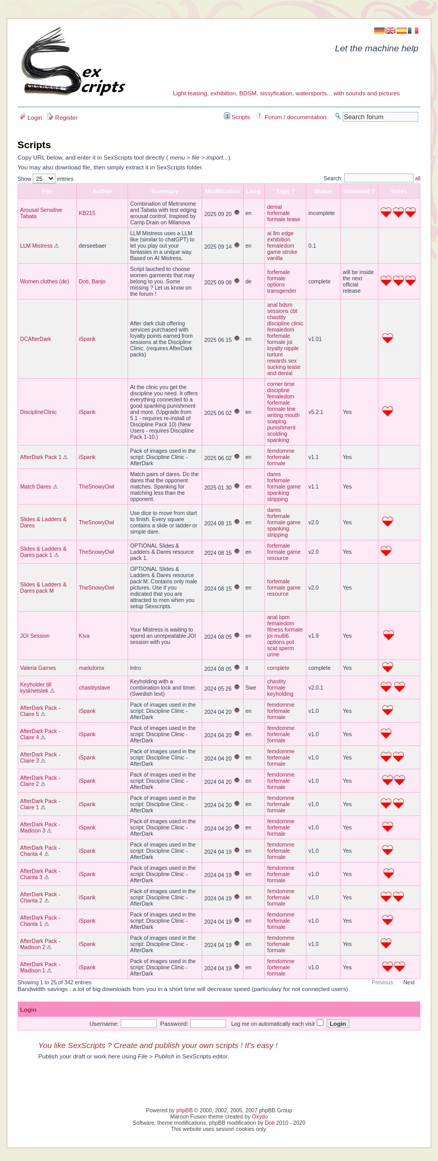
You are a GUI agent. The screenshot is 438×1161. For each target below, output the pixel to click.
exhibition (278, 239)
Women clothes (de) (44, 281)
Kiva (84, 636)
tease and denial (284, 370)
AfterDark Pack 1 (41, 457)
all (418, 178)
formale (276, 219)
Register (62, 117)
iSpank (87, 339)
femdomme (280, 451)
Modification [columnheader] (222, 191)
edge (287, 233)
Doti (84, 281)
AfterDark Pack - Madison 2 (40, 944)
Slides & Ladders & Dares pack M (43, 587)
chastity (276, 317)
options (276, 284)
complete (278, 668)
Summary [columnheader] (165, 191)
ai (269, 233)
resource (277, 558)
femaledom (280, 245)
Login (31, 117)
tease (294, 219)
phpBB (184, 1110)
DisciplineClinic (38, 412)
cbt (293, 311)
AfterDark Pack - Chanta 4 (40, 850)
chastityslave (94, 687)
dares (273, 474)
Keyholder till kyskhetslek (35, 687)
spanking (278, 440)
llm (276, 233)
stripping (277, 499)
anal (272, 305)
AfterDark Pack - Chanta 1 (40, 920)
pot (290, 642)
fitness (274, 629)
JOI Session (35, 636)
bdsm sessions (279, 308)
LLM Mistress (36, 245)
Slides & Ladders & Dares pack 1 (43, 552)
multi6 (281, 636)
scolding (277, 434)
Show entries (46, 179)
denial (274, 207)
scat (272, 648)
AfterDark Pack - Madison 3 (40, 827)
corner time (280, 384)
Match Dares (35, 486)
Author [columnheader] (102, 191)
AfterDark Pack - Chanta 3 (40, 874)
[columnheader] (323, 191)
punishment (281, 427)
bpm (284, 617)
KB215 (87, 213)
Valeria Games (38, 668)
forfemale (278, 213)
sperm (286, 648)
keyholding (280, 694)
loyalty (274, 348)
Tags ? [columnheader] (285, 191)
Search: (368, 178)
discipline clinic (285, 323)
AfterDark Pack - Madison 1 (40, 967)
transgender (281, 291)
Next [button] (409, 982)
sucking (276, 367)
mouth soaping (283, 418)
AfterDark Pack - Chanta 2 (40, 897)
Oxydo (259, 1116)
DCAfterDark (35, 339)
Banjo (99, 281)
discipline (278, 390)
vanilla (274, 258)
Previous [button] (382, 982)
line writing (281, 412)
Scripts (237, 116)
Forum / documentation (292, 116)
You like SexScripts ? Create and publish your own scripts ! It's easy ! (158, 1045)
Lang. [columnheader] (254, 191)
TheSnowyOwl (96, 486)
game (273, 252)
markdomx (91, 668)
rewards (277, 360)
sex (292, 360)
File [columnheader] (47, 191)
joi (290, 342)
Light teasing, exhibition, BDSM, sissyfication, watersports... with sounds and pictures (286, 93)
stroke (290, 252)
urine (273, 654)
